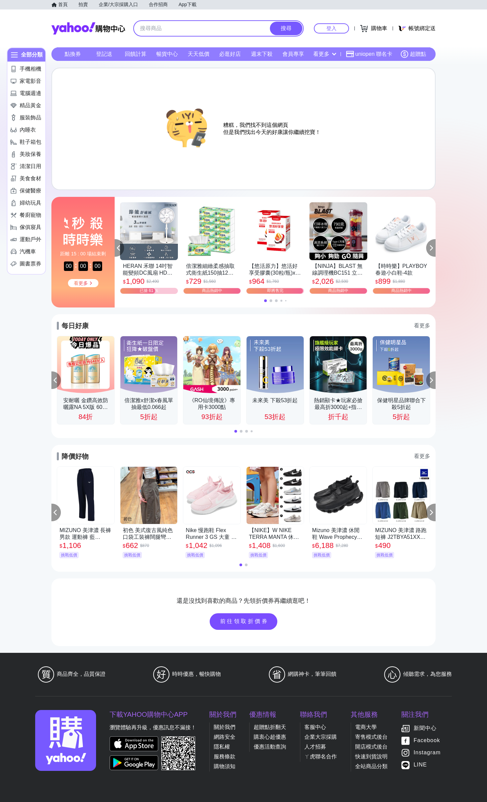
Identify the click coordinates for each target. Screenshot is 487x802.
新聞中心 (425, 728)
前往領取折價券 (244, 621)
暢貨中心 (167, 54)
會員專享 (293, 54)
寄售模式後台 (371, 737)
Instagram (427, 752)
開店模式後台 (371, 747)
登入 (331, 28)
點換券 (73, 54)
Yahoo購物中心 (88, 28)
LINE (420, 764)
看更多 (324, 54)
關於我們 (224, 727)
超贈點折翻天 (270, 727)
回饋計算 (135, 54)
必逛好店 (230, 54)
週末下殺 (262, 54)
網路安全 (224, 737)
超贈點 (413, 54)
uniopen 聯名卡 (369, 54)
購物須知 (224, 766)
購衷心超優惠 (270, 737)
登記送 (104, 54)
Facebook (427, 740)
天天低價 (198, 54)
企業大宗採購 (320, 737)
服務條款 (224, 756)
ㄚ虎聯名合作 (320, 756)
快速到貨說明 (371, 756)
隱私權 (222, 747)
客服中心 (315, 727)
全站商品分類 (371, 766)
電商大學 (366, 727)
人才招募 (315, 747)
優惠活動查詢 (270, 747)
